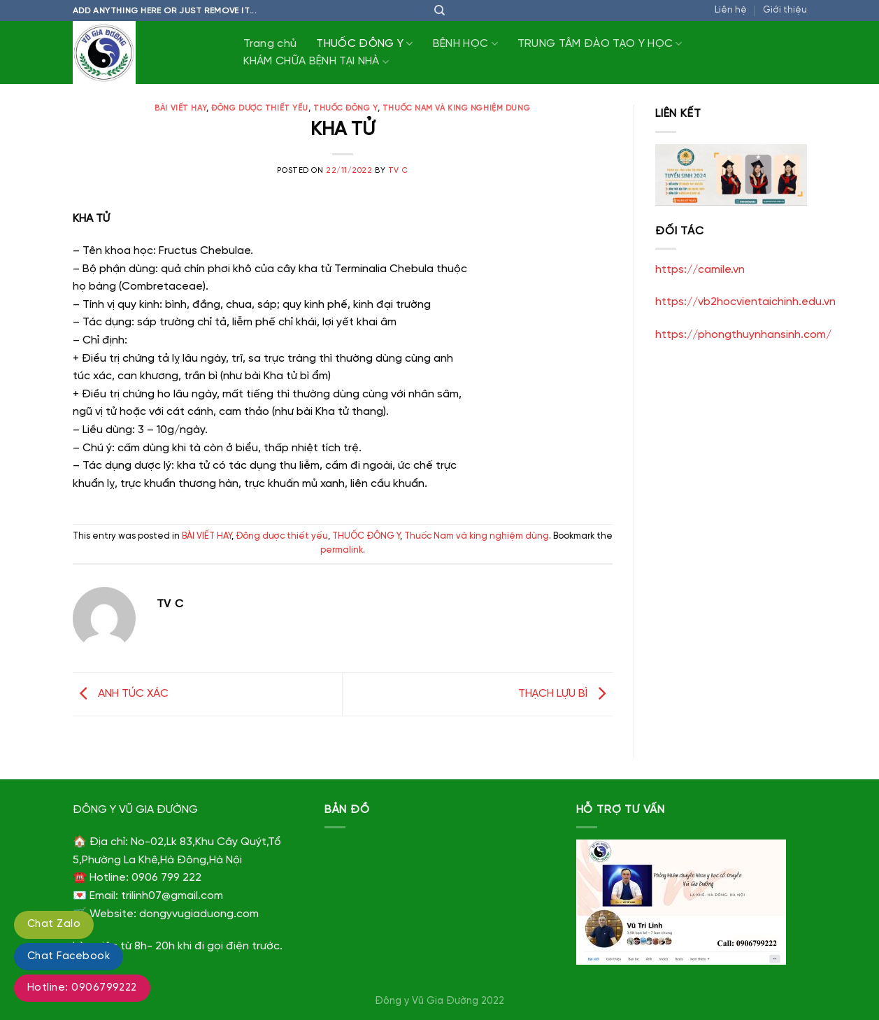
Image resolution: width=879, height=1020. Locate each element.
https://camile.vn (700, 270)
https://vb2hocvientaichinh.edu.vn (745, 302)
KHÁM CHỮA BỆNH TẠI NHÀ (316, 62)
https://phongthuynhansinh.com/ (743, 335)
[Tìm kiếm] (439, 10)
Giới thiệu (785, 10)
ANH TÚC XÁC (121, 694)
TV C (398, 171)
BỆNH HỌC (465, 43)
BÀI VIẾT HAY (180, 108)
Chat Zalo (53, 924)
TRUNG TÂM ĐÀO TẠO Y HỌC (600, 43)
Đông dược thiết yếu (259, 108)
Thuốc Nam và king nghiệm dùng (456, 108)
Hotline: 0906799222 (82, 987)
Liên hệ (731, 10)
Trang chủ (270, 44)
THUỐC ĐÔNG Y (364, 43)
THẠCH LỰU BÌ (565, 694)
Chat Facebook (68, 956)
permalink (341, 550)
